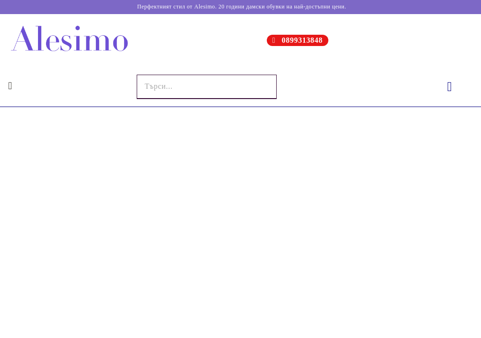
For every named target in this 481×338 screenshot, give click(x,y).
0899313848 (302, 40)
